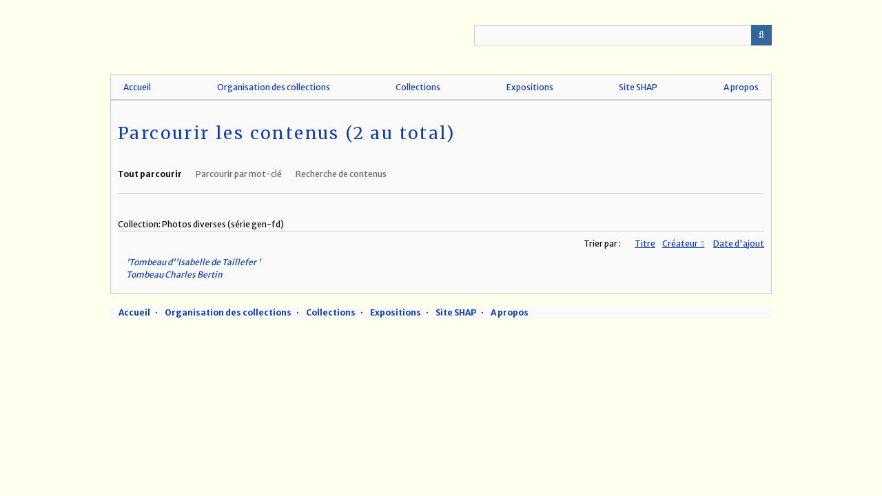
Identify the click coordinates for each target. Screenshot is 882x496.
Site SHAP (638, 87)
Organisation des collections (273, 87)
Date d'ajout (738, 243)
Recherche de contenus (341, 174)
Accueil (137, 87)
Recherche (761, 35)
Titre (645, 243)
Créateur (680, 243)
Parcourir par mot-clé (239, 174)
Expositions (529, 87)
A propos (741, 87)
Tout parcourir (150, 174)
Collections (418, 87)
